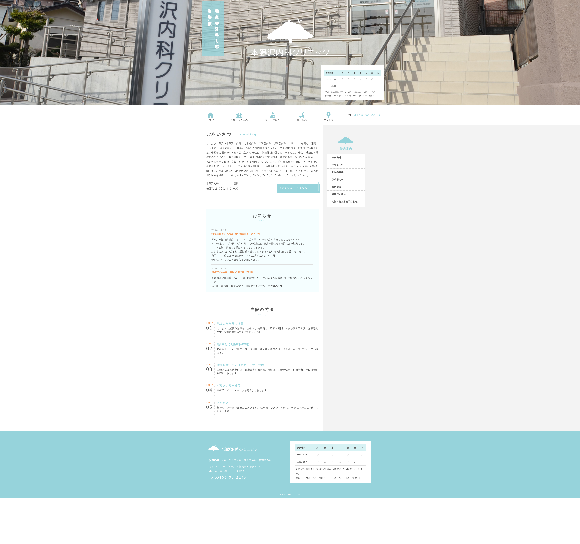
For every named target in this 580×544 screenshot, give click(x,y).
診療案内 (302, 116)
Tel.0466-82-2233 (227, 478)
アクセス (329, 116)
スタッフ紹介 (272, 116)
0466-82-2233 (367, 115)
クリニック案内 (239, 116)
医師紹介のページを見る (293, 187)
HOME (210, 116)
